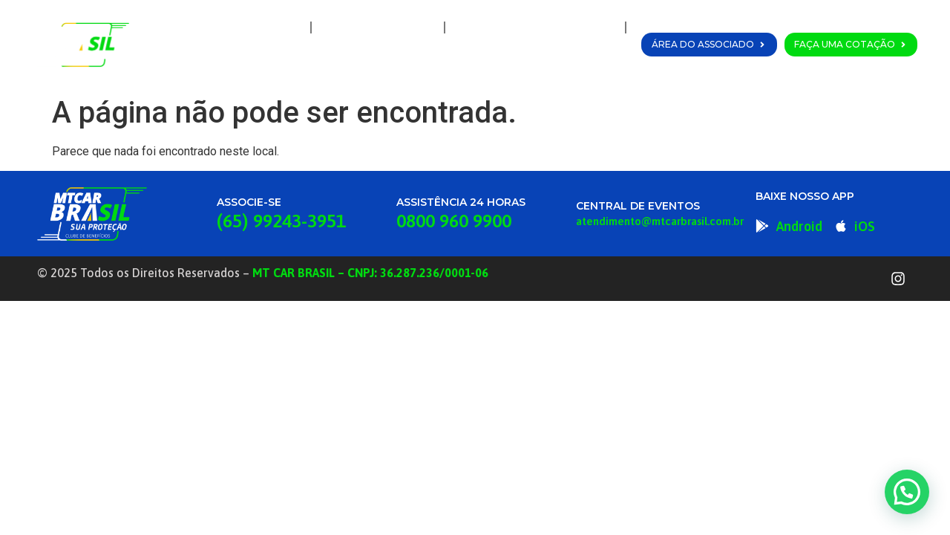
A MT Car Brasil (378, 27)
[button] (907, 492)
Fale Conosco (575, 61)
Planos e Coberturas (535, 27)
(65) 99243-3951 (281, 220)
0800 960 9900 (453, 220)
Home (274, 27)
